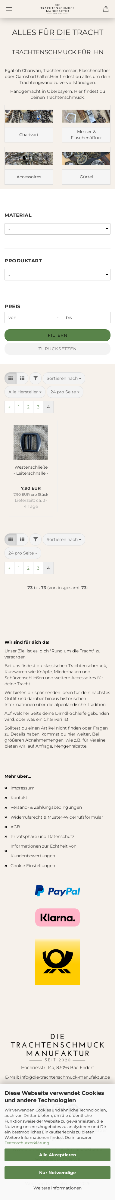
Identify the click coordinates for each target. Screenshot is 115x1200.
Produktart (23, 261)
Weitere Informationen (57, 1188)
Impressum (23, 788)
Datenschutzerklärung (27, 1142)
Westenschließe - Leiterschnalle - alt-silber (31, 469)
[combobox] (64, 378)
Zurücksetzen (57, 349)
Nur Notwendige (57, 1172)
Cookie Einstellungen (33, 865)
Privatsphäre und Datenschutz (42, 836)
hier (71, 734)
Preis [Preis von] (12, 306)
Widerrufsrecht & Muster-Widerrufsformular (57, 817)
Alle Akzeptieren (57, 1155)
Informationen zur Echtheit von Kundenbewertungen (43, 850)
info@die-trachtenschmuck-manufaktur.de (65, 1077)
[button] (11, 378)
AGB (15, 827)
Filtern (57, 335)
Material (18, 215)
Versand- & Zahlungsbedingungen (46, 807)
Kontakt (19, 797)
